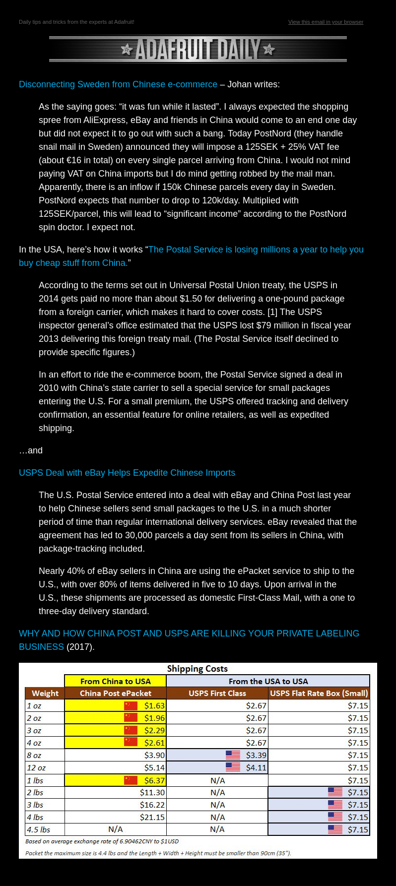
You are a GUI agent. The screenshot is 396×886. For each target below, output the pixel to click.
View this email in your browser (325, 22)
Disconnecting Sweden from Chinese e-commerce (118, 84)
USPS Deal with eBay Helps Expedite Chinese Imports (127, 473)
